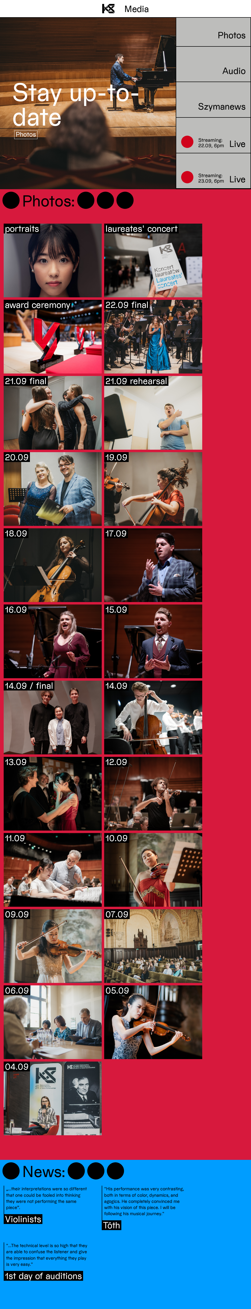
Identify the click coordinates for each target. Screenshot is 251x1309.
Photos (26, 134)
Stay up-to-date (76, 103)
